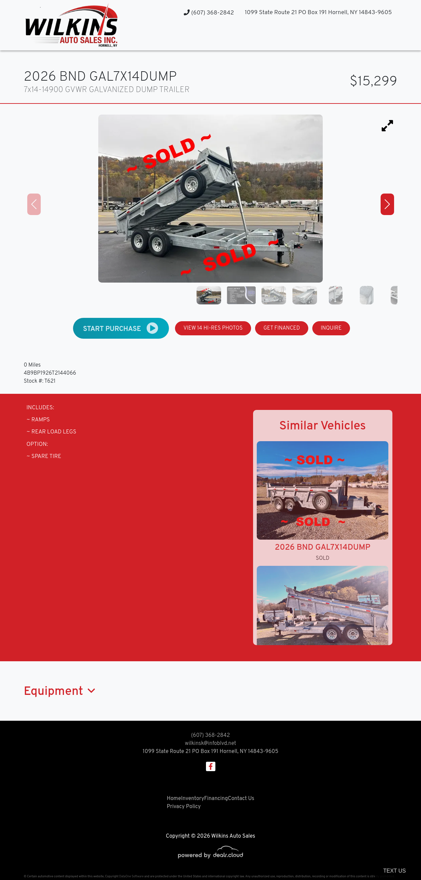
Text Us (394, 871)
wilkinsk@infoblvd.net (210, 743)
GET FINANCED (282, 328)
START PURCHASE (121, 328)
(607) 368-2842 (209, 13)
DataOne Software (131, 876)
